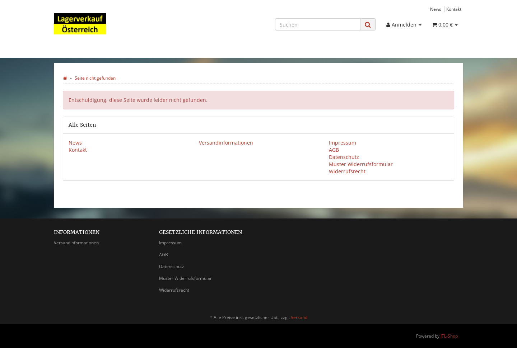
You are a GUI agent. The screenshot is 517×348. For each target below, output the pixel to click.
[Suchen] (317, 24)
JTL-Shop (449, 336)
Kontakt (453, 9)
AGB (334, 149)
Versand (299, 317)
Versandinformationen (226, 142)
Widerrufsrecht (347, 171)
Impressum (342, 142)
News (435, 9)
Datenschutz (344, 157)
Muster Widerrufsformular (361, 164)
